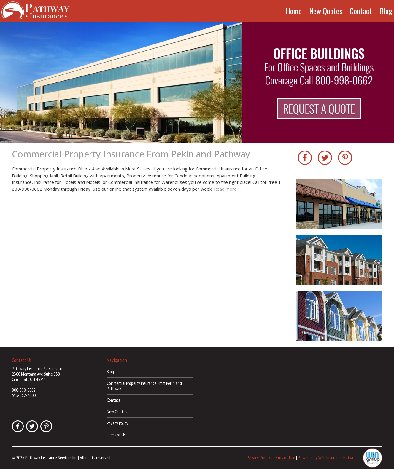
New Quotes (325, 11)
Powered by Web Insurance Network (328, 457)
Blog (386, 11)
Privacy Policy (117, 423)
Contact (361, 11)
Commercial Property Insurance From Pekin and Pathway (131, 154)
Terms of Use (117, 435)
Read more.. (226, 189)
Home (294, 11)
